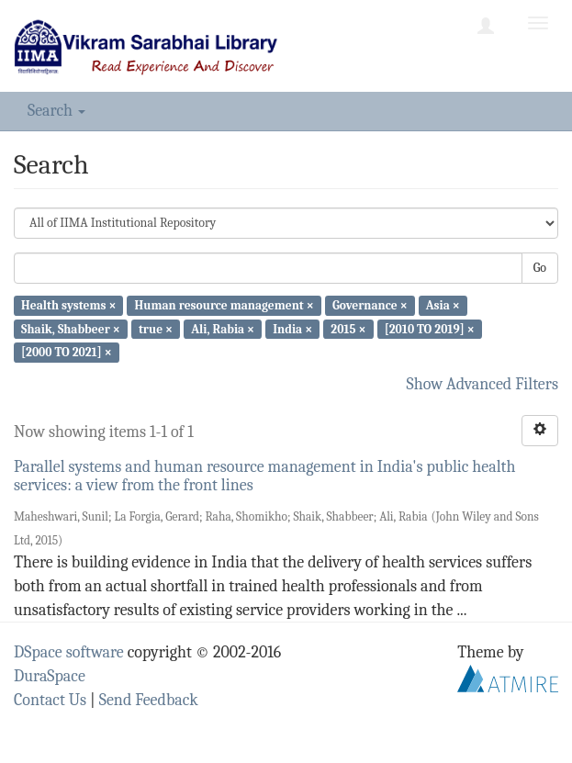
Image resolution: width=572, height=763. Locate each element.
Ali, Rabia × (222, 328)
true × (156, 328)
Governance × (370, 305)
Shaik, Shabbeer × (70, 328)
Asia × (443, 305)
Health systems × (68, 305)
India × (292, 328)
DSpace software (69, 652)
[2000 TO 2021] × (66, 352)
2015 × (348, 328)
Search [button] (56, 110)
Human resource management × (224, 305)
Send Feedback (148, 700)
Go (539, 267)
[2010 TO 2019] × (430, 328)
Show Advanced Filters (483, 384)
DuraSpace (49, 676)
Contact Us (50, 700)
